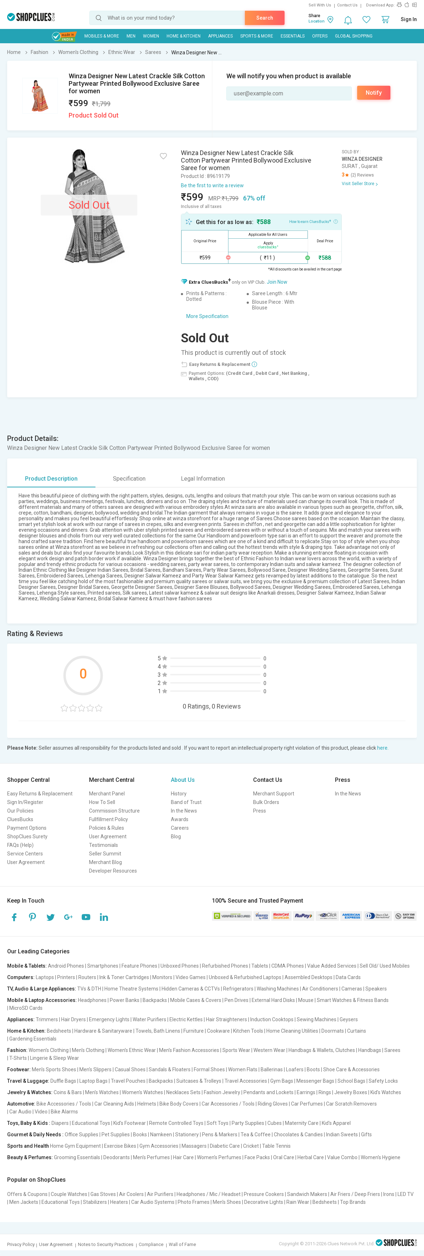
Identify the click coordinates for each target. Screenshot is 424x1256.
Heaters (119, 1202)
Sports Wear (236, 1050)
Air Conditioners (320, 989)
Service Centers (25, 854)
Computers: (21, 977)
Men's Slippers (95, 1069)
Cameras (351, 989)
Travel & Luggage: (28, 1081)
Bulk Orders (266, 802)
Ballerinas (272, 1069)
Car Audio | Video (28, 1111)
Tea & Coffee (256, 1134)
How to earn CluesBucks (313, 221)
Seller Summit (105, 854)
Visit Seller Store (358, 183)
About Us (183, 779)
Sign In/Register (25, 802)
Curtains (356, 1031)
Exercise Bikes (120, 1146)
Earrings (306, 1092)
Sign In (409, 19)
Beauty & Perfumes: (30, 1157)
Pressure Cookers (264, 1194)
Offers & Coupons (27, 1194)
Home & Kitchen (184, 36)
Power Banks (124, 1000)
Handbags (369, 1050)
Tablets (259, 966)
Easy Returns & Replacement (40, 793)
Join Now (277, 282)
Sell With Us (320, 5)
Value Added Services (331, 966)
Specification (129, 478)
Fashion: (17, 1050)
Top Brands (353, 1202)
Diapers (60, 1123)
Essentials (293, 36)
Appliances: (21, 1019)
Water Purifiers (149, 1019)
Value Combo (342, 1157)
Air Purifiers (160, 1194)
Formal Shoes (209, 1069)
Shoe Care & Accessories (351, 1069)
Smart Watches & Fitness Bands (353, 1000)
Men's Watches (102, 1092)
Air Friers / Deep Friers (355, 1194)
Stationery (187, 1134)
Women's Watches (142, 1092)
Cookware (218, 1031)
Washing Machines (278, 989)
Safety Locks (383, 1081)
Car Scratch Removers (351, 1104)
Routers (87, 977)
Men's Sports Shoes (54, 1069)
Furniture (193, 1031)
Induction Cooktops (272, 1019)
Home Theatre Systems (131, 989)
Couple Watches (69, 1194)
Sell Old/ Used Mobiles (385, 966)
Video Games (191, 977)
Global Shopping (354, 36)
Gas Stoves (103, 1194)
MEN (131, 36)
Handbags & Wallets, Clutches (322, 1050)
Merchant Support (273, 793)
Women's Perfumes (219, 1157)
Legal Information (203, 478)
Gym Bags (281, 1081)
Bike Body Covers (178, 1104)
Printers (66, 977)
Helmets (146, 1104)
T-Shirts (18, 1058)
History (179, 793)
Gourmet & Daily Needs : (35, 1134)
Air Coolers (131, 1194)
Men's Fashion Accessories (189, 1050)
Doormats (332, 1031)
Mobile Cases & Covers (195, 1000)
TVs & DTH (89, 989)
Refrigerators (238, 989)
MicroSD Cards (26, 1008)
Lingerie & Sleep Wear (54, 1058)
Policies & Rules (106, 828)
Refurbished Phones (225, 966)
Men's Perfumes (151, 1157)
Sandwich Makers (307, 1194)
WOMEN (151, 36)
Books (140, 1134)
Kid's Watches (385, 1092)
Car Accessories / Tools (228, 1104)
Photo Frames (193, 1202)
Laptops (45, 977)
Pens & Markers (219, 1134)
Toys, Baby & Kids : (28, 1123)
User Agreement (26, 862)
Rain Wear (297, 1202)
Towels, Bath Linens (157, 1031)
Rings (325, 1092)
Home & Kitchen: (26, 1031)
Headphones (92, 1000)
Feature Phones (139, 966)
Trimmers (47, 1019)
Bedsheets (59, 1031)
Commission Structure (114, 811)
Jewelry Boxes (350, 1092)
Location (317, 21)
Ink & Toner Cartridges (124, 977)
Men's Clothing (88, 1050)
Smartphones (102, 966)
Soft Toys (217, 1123)
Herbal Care (310, 1157)
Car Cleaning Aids (114, 1104)
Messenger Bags (315, 1081)
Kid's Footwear (129, 1123)
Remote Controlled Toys (176, 1123)
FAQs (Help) (20, 845)
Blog (176, 836)
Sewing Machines (316, 1019)
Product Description (51, 478)
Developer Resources (113, 871)
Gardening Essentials (32, 1039)
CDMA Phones (287, 966)
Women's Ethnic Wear (132, 1050)
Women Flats (242, 1069)
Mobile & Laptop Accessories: (42, 1000)
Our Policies (20, 811)
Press (259, 811)
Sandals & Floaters (170, 1069)
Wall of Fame (182, 1244)
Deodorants (116, 1157)
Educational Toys (91, 1123)
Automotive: (21, 1104)
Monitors (162, 977)
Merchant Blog (105, 862)
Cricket (251, 1146)
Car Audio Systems (152, 1202)
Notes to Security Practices (105, 1244)
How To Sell (102, 802)
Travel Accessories (246, 1081)
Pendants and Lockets (268, 1092)
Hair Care (183, 1157)
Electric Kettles (186, 1019)
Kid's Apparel (336, 1123)
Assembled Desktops (308, 977)
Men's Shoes (227, 1202)
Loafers (295, 1069)
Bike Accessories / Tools (63, 1104)
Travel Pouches (128, 1081)
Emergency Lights (109, 1019)
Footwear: (19, 1069)
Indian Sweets (342, 1134)
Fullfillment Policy (108, 819)
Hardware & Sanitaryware (103, 1031)
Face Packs (257, 1157)
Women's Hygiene (380, 1157)
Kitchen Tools (248, 1031)
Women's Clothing (49, 1050)
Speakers (376, 989)
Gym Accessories (158, 1146)
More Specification (207, 316)
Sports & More (256, 36)
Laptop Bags (93, 1081)
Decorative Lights (263, 1202)
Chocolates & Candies (298, 1134)
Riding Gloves (273, 1104)
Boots (313, 1069)
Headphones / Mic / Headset (209, 1194)
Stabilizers (95, 1202)
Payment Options (26, 828)
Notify (374, 92)
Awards (179, 819)
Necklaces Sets (183, 1092)
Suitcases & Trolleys (198, 1081)
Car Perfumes (307, 1104)
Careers (180, 828)
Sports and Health (28, 1146)
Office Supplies (81, 1134)
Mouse (306, 1000)
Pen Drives (236, 1000)
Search (264, 18)
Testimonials (103, 845)
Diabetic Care (225, 1146)
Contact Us (347, 5)
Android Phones (66, 966)
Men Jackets (23, 1202)
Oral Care (283, 1157)
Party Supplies (248, 1123)
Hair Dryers (73, 1019)
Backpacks (155, 1000)
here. (383, 748)
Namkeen (161, 1134)
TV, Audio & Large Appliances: (41, 989)
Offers (319, 36)
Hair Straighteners (226, 1019)
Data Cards (348, 977)
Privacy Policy (21, 1244)
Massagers (194, 1146)
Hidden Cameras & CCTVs (191, 989)
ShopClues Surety (27, 836)
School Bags (351, 1081)
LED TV (406, 1194)
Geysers (349, 1019)
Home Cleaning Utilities (292, 1031)
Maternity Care (302, 1123)
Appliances (220, 36)
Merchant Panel (107, 793)
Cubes (274, 1123)
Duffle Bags (63, 1081)
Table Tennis (276, 1146)
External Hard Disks (273, 1000)
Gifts (366, 1134)
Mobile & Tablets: (27, 966)
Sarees (392, 1050)
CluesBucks (20, 819)
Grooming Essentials (77, 1157)
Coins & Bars (68, 1092)
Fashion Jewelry (222, 1092)
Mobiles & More (101, 36)
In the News (184, 811)
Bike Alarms (64, 1111)
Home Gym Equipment (75, 1146)
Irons (388, 1194)
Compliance (151, 1244)
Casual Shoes (130, 1069)
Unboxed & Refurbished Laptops (245, 977)
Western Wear (269, 1050)
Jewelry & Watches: (30, 1092)
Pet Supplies (116, 1134)
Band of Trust (186, 802)
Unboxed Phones (180, 966)
